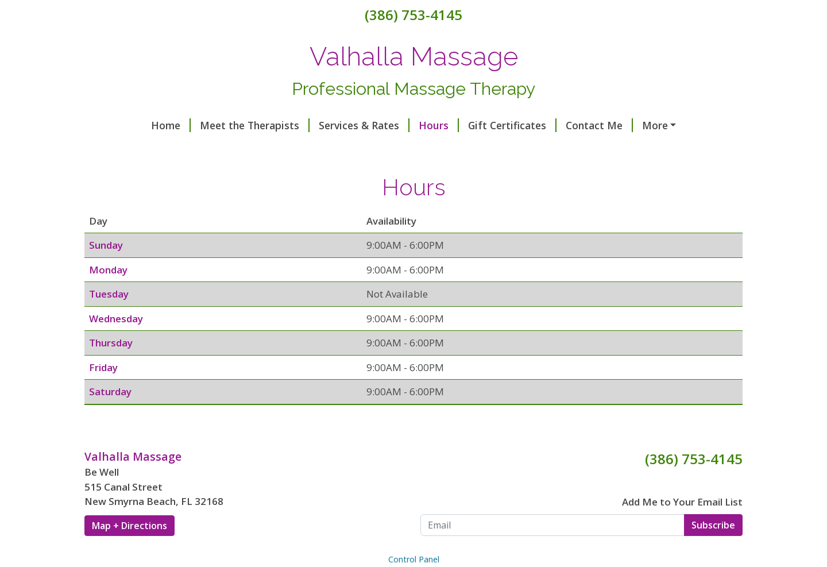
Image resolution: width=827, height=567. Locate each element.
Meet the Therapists (197, 125)
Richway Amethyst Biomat (303, 149)
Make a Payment (503, 149)
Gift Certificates (455, 125)
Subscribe (713, 549)
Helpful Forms (625, 125)
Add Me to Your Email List (682, 526)
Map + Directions (129, 549)
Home (113, 125)
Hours (381, 125)
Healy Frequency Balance (159, 149)
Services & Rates (306, 125)
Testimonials (417, 149)
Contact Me (541, 125)
